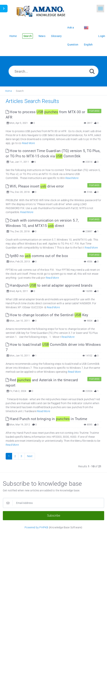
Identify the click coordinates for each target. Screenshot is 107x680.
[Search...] (53, 71)
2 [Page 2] (15, 456)
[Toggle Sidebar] (4, 8)
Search (20, 90)
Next (30, 456)
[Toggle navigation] (100, 8)
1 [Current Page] (9, 456)
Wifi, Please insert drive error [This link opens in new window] (35, 186)
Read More (28, 143)
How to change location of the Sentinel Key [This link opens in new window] (47, 315)
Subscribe (53, 515)
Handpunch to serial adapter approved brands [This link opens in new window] (49, 285)
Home (8, 90)
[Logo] (40, 11)
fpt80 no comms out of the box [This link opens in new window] (37, 256)
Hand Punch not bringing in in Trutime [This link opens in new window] (46, 419)
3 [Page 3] (21, 456)
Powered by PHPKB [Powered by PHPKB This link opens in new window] (36, 527)
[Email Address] (53, 503)
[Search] (92, 71)
